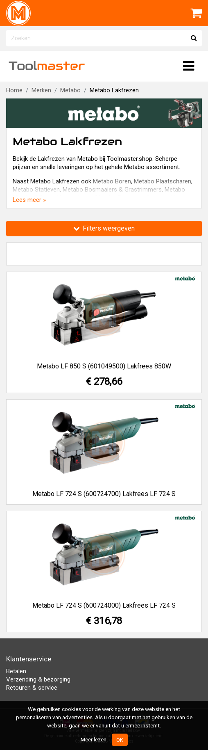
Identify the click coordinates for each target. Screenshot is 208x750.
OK (119, 739)
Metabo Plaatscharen (162, 181)
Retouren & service (31, 687)
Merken (41, 90)
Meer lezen (93, 739)
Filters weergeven (104, 228)
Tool (47, 66)
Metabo (70, 90)
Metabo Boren (112, 181)
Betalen (16, 671)
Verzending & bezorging (38, 679)
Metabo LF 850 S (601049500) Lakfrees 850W (104, 366)
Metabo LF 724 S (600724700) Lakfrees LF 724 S (104, 494)
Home (14, 90)
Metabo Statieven (36, 189)
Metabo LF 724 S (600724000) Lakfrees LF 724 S (104, 605)
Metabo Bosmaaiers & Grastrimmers (112, 189)
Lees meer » (29, 200)
